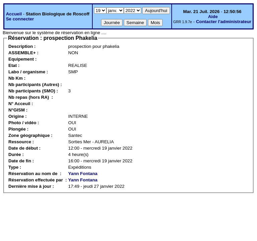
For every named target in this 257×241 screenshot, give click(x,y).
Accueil (14, 13)
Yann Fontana (82, 173)
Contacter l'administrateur (223, 21)
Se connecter (20, 18)
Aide (213, 16)
